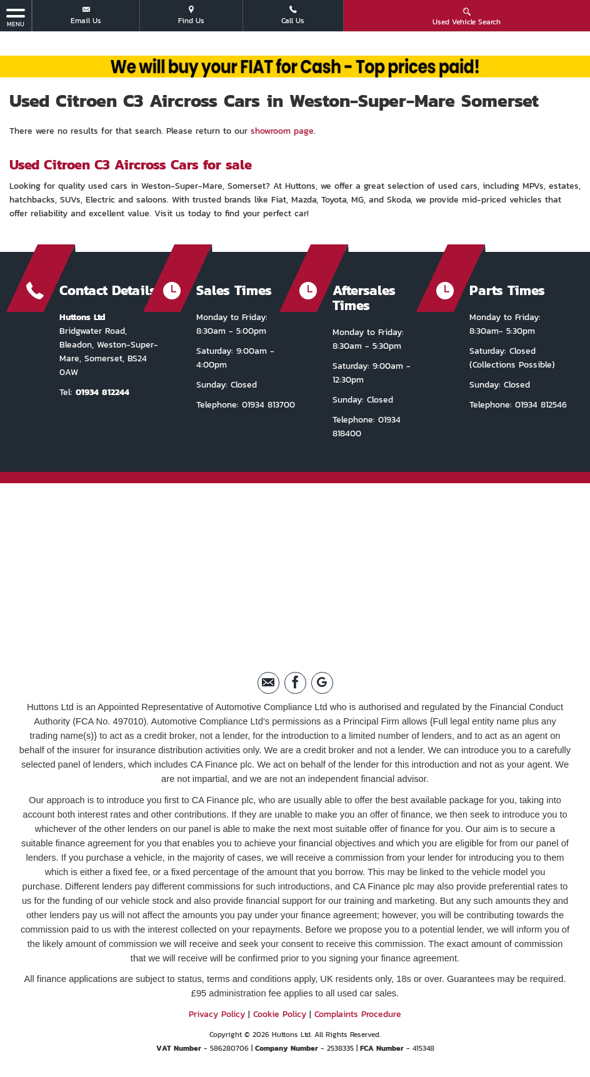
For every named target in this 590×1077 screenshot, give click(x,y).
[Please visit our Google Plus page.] (322, 683)
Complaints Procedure (357, 1014)
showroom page (282, 131)
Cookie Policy (279, 1014)
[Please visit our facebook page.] (295, 683)
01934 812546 (539, 404)
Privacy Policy (217, 1014)
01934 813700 (267, 404)
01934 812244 (102, 392)
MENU (15, 17)
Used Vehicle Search (466, 17)
